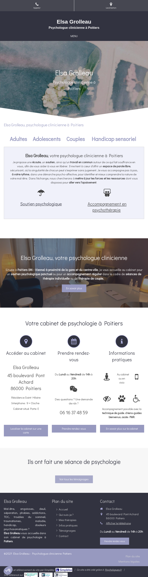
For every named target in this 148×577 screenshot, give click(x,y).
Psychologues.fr (113, 569)
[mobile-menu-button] (74, 36)
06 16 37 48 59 (74, 412)
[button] (8, 570)
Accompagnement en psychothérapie (107, 207)
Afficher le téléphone (118, 523)
